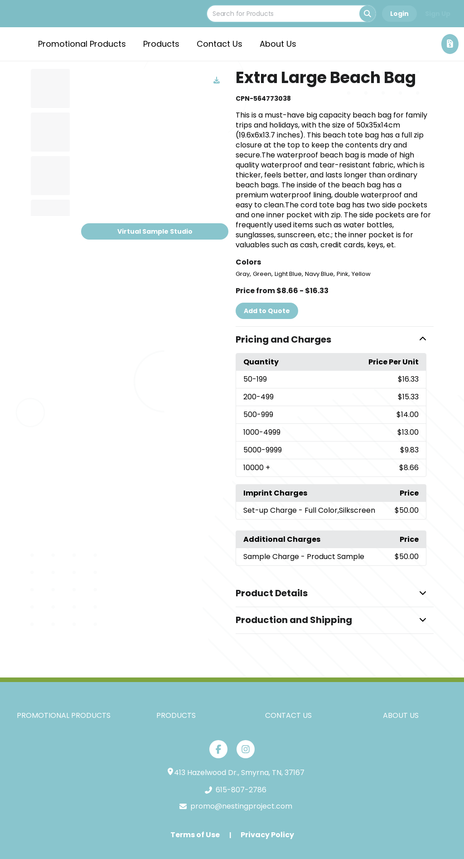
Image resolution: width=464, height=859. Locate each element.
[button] (335, 340)
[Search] (367, 13)
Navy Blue (319, 274)
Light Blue (288, 274)
